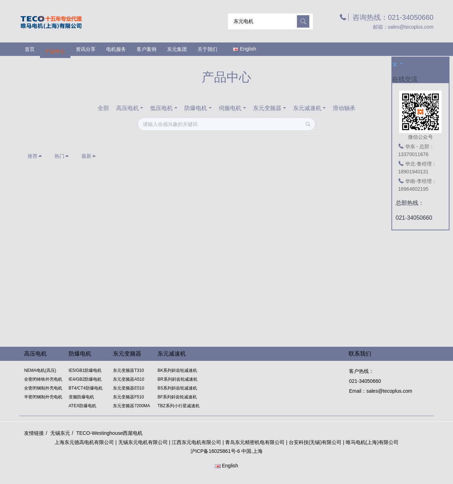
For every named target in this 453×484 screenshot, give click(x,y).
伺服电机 (230, 108)
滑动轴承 (344, 108)
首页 (30, 49)
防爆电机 (195, 108)
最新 (88, 156)
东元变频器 (267, 108)
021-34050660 (364, 381)
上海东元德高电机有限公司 (84, 442)
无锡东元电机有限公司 (143, 442)
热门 (62, 156)
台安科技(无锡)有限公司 (315, 442)
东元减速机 (307, 108)
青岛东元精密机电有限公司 (255, 442)
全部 (103, 108)
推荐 (35, 156)
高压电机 (127, 108)
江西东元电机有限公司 (197, 442)
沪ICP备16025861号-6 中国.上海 (226, 451)
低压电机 (161, 108)
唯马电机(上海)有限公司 (372, 442)
